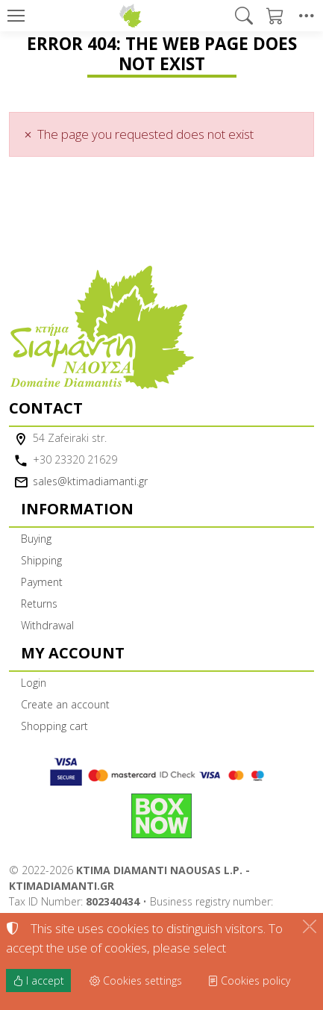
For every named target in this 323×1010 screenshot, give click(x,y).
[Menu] (15, 15)
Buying (36, 539)
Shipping (41, 560)
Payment (42, 582)
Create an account (65, 704)
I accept (38, 980)
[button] (244, 15)
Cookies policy (248, 980)
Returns (39, 603)
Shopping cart (54, 726)
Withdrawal (47, 625)
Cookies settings (136, 980)
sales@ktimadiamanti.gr (90, 481)
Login (33, 683)
